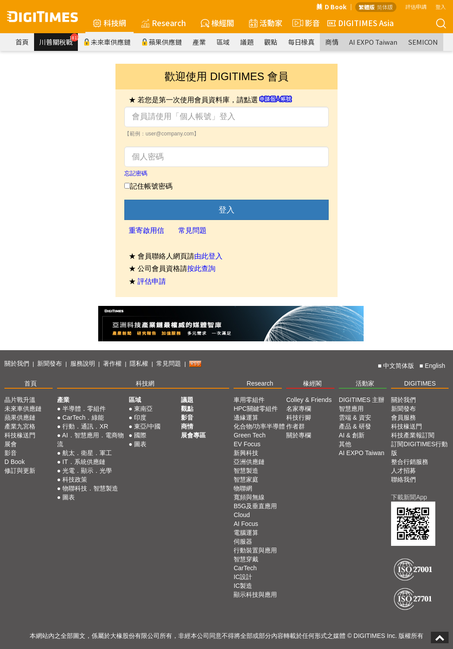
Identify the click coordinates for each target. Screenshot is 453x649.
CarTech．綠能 (83, 417)
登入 (440, 6)
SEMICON (423, 41)
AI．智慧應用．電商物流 (90, 440)
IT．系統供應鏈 (83, 461)
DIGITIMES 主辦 (361, 399)
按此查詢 (201, 268)
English (435, 365)
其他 (345, 444)
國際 (140, 435)
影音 (304, 23)
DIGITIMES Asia (360, 22)
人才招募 (403, 470)
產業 (199, 41)
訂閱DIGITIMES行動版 (419, 448)
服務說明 (82, 363)
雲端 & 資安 (355, 417)
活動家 (265, 22)
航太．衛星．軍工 (87, 452)
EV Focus (247, 444)
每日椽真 (301, 41)
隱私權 (139, 363)
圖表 (68, 497)
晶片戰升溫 (19, 399)
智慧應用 (351, 408)
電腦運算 (246, 532)
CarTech (245, 568)
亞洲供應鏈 (249, 461)
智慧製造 (246, 470)
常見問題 (192, 230)
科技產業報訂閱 (412, 435)
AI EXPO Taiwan (373, 41)
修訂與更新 (19, 470)
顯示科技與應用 (255, 594)
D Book (331, 6)
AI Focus (246, 523)
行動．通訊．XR (85, 426)
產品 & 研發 (355, 426)
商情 (331, 41)
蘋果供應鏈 (161, 41)
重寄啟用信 (146, 230)
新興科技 (246, 452)
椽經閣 (217, 22)
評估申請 (415, 6)
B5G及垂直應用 (255, 506)
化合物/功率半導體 (259, 426)
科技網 (109, 22)
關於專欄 (298, 435)
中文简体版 (398, 365)
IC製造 (243, 585)
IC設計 (243, 576)
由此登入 (208, 256)
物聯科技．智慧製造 (90, 488)
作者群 (295, 426)
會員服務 (403, 417)
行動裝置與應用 (255, 550)
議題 (246, 41)
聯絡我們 (403, 479)
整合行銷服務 (409, 461)
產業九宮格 (19, 426)
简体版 (385, 7)
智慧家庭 (246, 479)
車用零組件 (249, 399)
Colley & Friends (309, 399)
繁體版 (367, 7)
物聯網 (243, 488)
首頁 (22, 41)
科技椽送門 (19, 435)
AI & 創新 (352, 435)
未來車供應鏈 (107, 41)
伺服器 (243, 541)
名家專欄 (298, 408)
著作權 (112, 363)
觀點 (270, 41)
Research (163, 22)
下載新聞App (409, 497)
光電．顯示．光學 (87, 470)
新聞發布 (49, 363)
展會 (10, 444)
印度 (140, 417)
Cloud (242, 514)
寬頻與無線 (249, 497)
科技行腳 (298, 417)
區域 (223, 41)
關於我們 (16, 363)
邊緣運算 (246, 417)
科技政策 (74, 479)
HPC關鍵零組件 (256, 408)
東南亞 (143, 408)
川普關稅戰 (58, 39)
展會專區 (193, 435)
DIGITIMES (420, 383)
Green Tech (249, 435)
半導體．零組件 (84, 408)
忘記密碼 (135, 173)
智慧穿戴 (246, 559)
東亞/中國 (147, 426)
